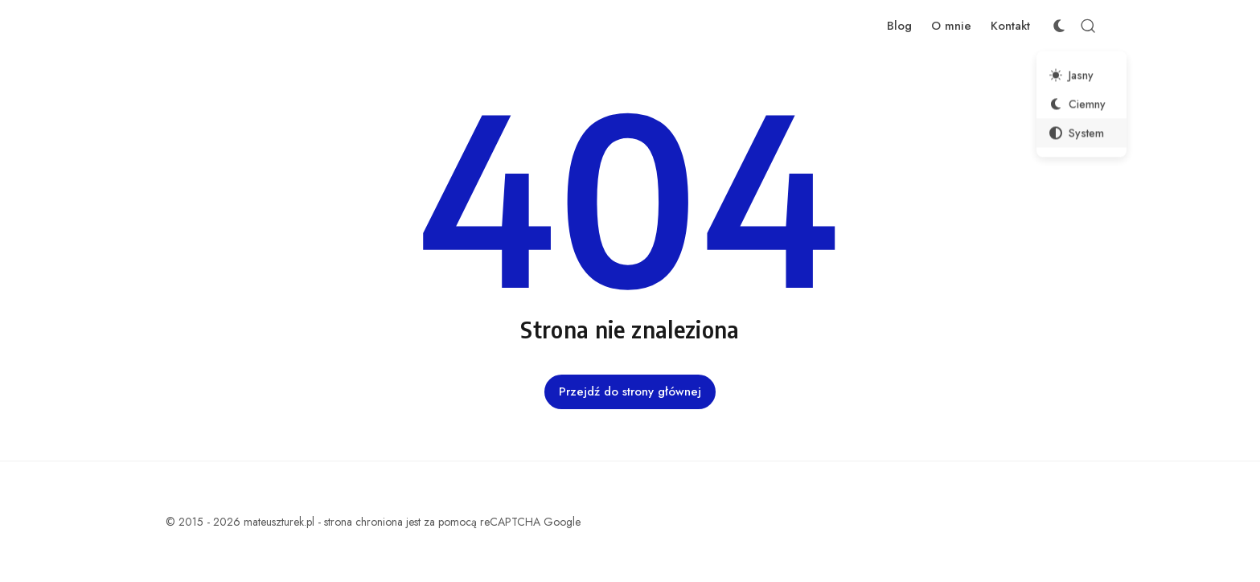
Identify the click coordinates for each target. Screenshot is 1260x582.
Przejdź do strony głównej (630, 391)
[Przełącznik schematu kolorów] (1059, 26)
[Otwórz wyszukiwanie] (1088, 26)
